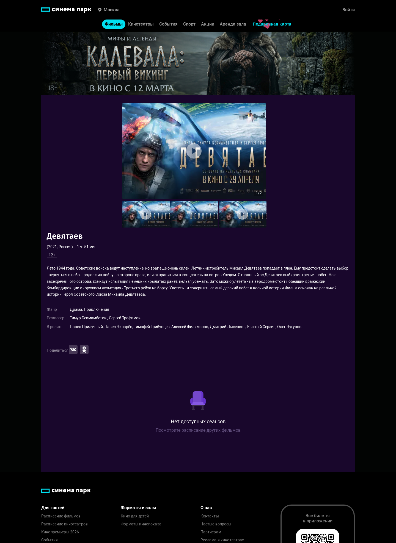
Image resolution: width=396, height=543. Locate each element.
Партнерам (210, 532)
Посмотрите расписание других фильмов (198, 430)
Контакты (209, 516)
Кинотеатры (141, 24)
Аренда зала (233, 24)
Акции (207, 24)
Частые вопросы (216, 524)
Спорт (189, 24)
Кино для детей (135, 516)
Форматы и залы (138, 507)
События (168, 24)
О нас (206, 507)
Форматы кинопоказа (141, 524)
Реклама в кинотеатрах (222, 540)
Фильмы (114, 24)
